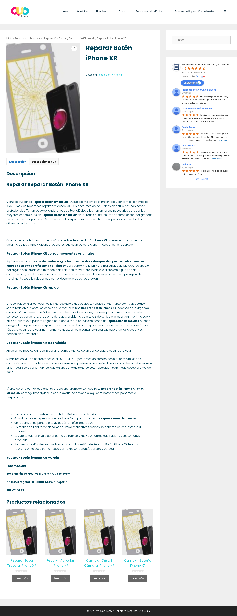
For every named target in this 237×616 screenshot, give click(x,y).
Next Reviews (201, 179)
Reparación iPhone (55, 38)
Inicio (66, 11)
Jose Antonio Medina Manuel (197, 108)
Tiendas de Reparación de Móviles (195, 11)
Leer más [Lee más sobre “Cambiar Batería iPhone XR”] (138, 578)
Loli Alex (186, 164)
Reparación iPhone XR (82, 38)
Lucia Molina (188, 145)
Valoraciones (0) (44, 162)
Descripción (17, 162)
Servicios (82, 11)
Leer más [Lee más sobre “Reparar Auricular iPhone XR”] (60, 578)
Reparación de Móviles (153, 11)
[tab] (17, 161)
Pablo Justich (189, 127)
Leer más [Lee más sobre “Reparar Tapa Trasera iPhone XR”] (21, 578)
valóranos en (192, 83)
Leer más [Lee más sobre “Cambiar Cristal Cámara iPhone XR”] (99, 578)
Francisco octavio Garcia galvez (199, 90)
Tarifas (123, 11)
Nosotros (105, 11)
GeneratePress (123, 610)
